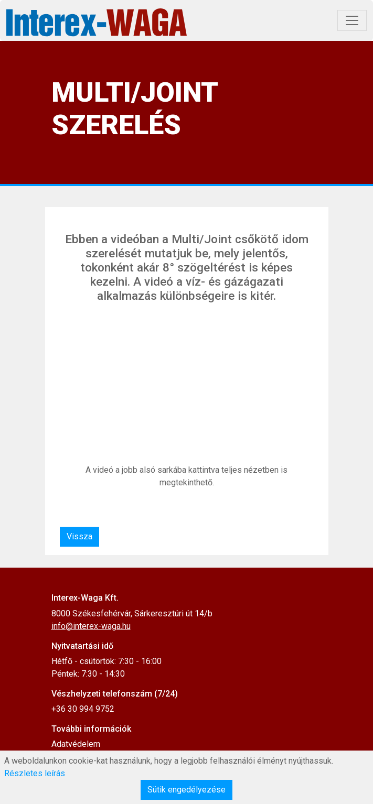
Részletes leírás (34, 773)
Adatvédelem (75, 744)
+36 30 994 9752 (82, 709)
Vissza (79, 536)
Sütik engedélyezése (186, 790)
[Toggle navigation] (352, 20)
